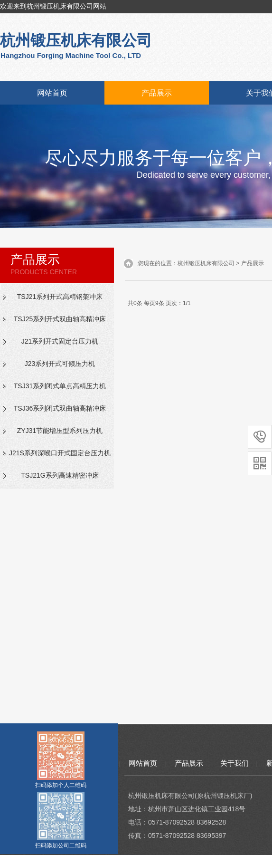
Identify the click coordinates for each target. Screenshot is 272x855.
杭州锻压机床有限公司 (206, 263)
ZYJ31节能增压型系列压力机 (60, 430)
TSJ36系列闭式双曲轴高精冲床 (60, 408)
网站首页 (52, 93)
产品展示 (156, 93)
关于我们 (234, 763)
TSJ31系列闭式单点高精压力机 (60, 386)
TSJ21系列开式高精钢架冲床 (60, 296)
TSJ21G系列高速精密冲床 (59, 475)
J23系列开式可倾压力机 (60, 363)
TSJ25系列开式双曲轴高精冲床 (60, 319)
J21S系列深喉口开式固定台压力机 (60, 453)
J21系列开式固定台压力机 (60, 341)
